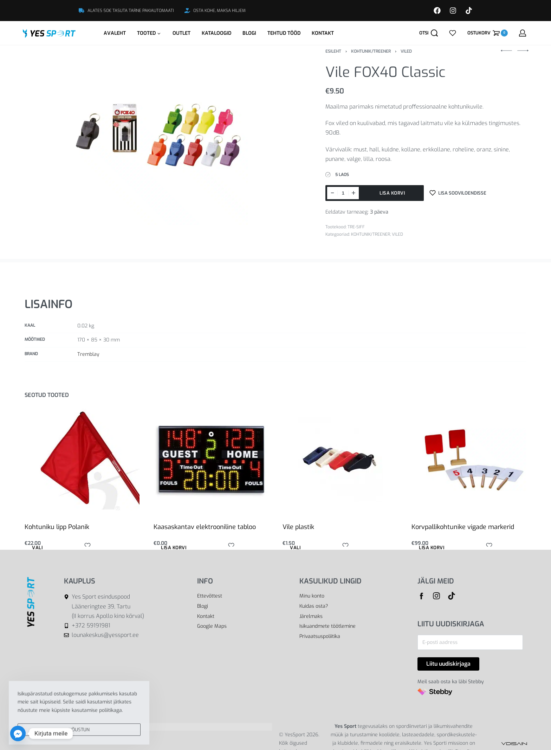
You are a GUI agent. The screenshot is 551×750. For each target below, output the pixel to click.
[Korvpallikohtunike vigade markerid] (468, 459)
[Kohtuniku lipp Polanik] (82, 459)
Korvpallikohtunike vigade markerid (462, 527)
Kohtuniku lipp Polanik (57, 527)
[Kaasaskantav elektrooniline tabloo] (211, 459)
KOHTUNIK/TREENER (371, 51)
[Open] (452, 33)
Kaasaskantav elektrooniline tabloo (205, 527)
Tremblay (88, 354)
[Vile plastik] (340, 459)
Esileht (333, 51)
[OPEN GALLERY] (159, 137)
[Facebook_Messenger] (18, 733)
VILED (406, 51)
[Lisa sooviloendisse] (458, 193)
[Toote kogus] (343, 193)
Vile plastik (298, 527)
